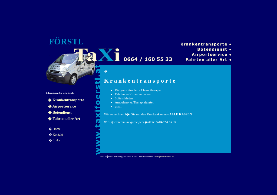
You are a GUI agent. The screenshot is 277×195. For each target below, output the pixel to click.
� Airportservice (62, 106)
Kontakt (58, 134)
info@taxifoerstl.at (164, 156)
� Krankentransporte (66, 100)
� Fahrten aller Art (64, 119)
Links (56, 140)
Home (57, 129)
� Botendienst (60, 112)
